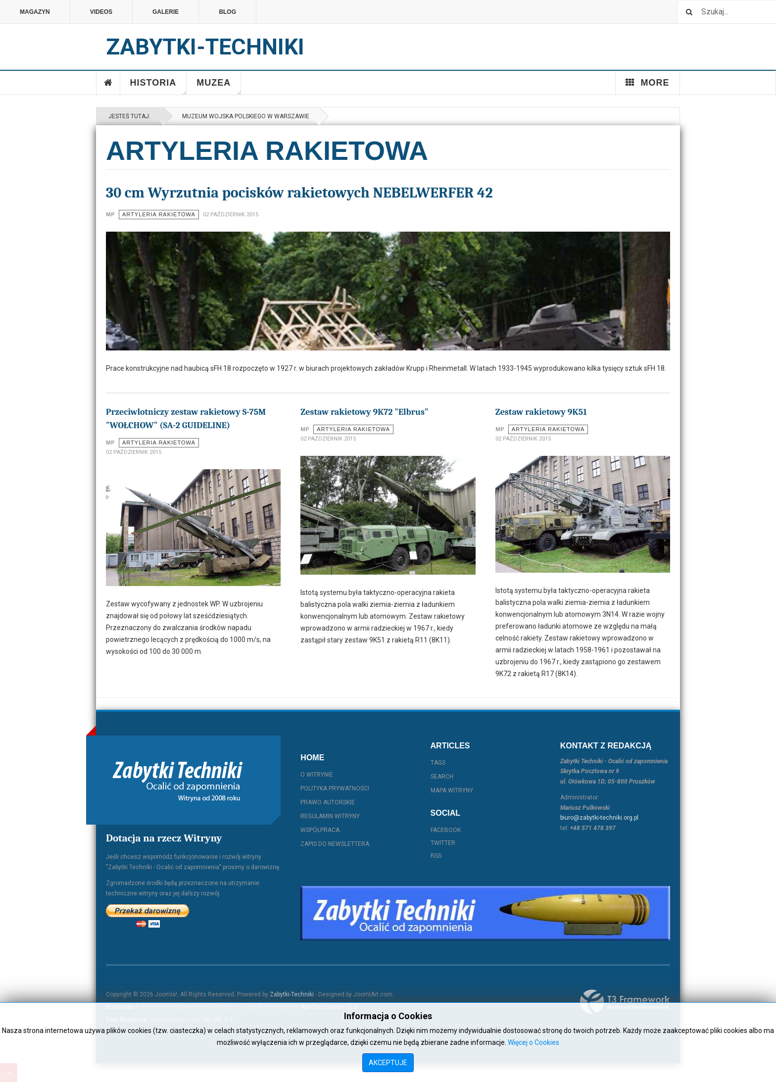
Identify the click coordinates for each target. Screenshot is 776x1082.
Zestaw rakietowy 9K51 (541, 412)
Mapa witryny (452, 790)
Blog (227, 11)
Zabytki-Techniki (292, 994)
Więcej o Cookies (533, 1042)
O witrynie (316, 774)
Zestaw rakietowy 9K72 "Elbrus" (364, 412)
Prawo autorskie (327, 802)
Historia (158, 86)
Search (442, 776)
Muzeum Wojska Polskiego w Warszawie (244, 116)
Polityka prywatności (334, 788)
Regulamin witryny (330, 816)
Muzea (218, 86)
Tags (438, 762)
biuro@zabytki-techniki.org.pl (599, 817)
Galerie (165, 11)
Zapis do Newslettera (334, 843)
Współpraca (320, 830)
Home (108, 83)
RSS (436, 855)
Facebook (446, 830)
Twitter (443, 842)
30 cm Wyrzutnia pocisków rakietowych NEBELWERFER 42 (299, 192)
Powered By (625, 1001)
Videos (101, 11)
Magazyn (35, 11)
